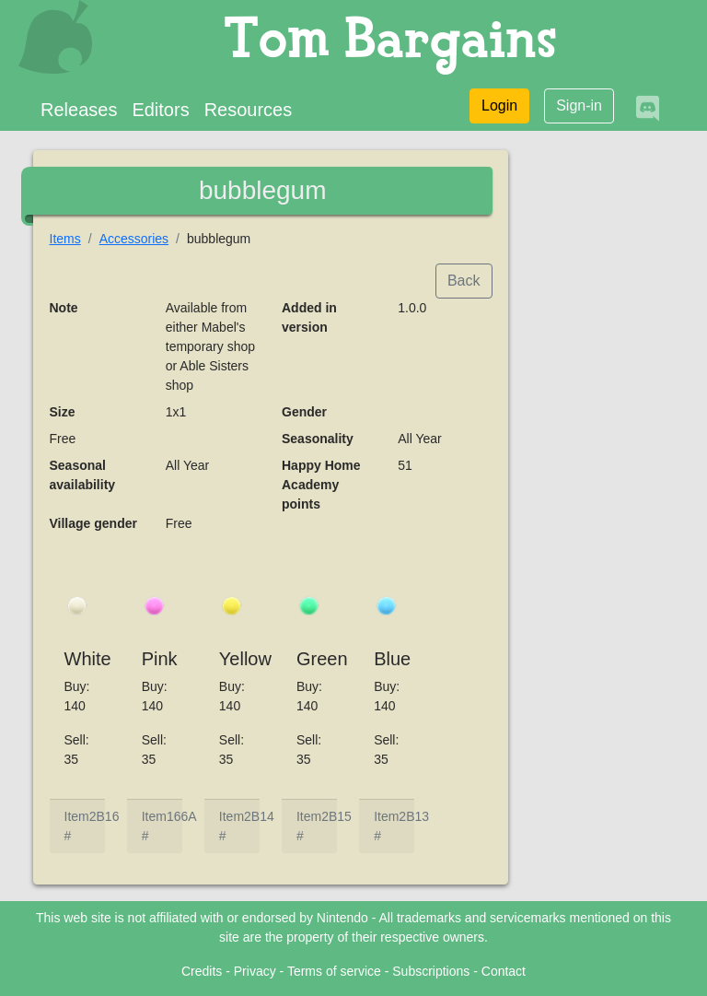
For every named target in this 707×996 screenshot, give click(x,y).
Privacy (255, 971)
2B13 (414, 816)
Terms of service (334, 971)
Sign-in (579, 105)
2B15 (336, 816)
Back (464, 280)
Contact (503, 971)
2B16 (104, 816)
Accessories (133, 238)
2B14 (259, 816)
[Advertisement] (602, 429)
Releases (79, 110)
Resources (248, 110)
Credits (201, 971)
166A (182, 816)
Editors (160, 110)
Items (65, 238)
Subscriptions (430, 971)
